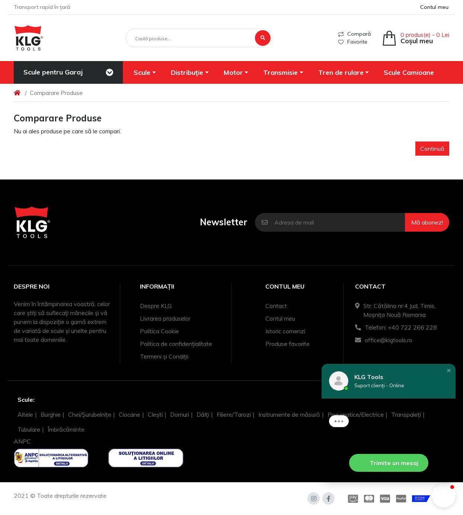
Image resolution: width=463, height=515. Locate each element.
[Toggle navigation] (109, 72)
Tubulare (28, 429)
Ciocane (129, 414)
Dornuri (179, 414)
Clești (155, 414)
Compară (354, 34)
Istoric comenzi (285, 331)
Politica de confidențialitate (176, 343)
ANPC (22, 441)
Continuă (432, 148)
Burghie (51, 414)
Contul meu (280, 318)
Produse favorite (287, 343)
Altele (25, 414)
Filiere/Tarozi (234, 414)
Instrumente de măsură (289, 414)
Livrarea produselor (165, 318)
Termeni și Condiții (164, 356)
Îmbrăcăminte (66, 429)
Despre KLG (156, 305)
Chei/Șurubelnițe (89, 414)
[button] (145, 72)
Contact (276, 305)
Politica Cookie (159, 331)
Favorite (352, 41)
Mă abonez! (427, 222)
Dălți (203, 414)
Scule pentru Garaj (53, 72)
